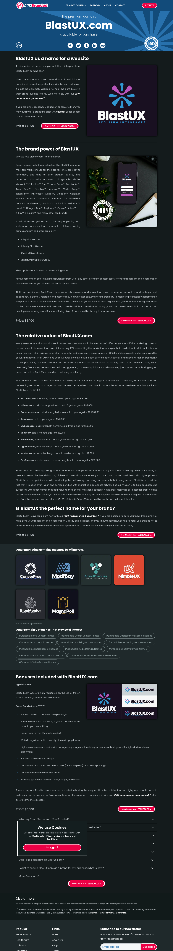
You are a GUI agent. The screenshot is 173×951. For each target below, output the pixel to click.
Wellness (21, 926)
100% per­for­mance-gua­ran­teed (132, 759)
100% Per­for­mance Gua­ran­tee (81, 515)
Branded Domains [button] (76, 5)
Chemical (21, 915)
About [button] (107, 5)
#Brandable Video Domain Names (96, 626)
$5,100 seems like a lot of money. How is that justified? (51, 816)
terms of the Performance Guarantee (108, 877)
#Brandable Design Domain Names (85, 592)
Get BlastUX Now (129, 773)
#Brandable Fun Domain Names (94, 599)
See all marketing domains (29, 580)
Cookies (57, 926)
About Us (57, 904)
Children (21, 910)
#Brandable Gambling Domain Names (41, 606)
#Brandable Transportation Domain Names (44, 626)
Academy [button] (95, 5)
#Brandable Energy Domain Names (40, 619)
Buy (150, 5)
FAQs (55, 910)
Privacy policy (53, 836)
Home (55, 899)
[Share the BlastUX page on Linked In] (94, 45)
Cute (19, 921)
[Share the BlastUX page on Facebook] (69, 45)
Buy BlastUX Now (52, 126)
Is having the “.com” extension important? (44, 800)
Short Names (23, 899)
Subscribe (149, 911)
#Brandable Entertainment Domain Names (44, 599)
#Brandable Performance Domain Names (91, 619)
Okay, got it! (52, 847)
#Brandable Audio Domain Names (88, 612)
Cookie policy (39, 836)
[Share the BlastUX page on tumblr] (86, 45)
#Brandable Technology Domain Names (94, 606)
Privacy (56, 921)
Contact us (62, 111)
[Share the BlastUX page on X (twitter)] (78, 45)
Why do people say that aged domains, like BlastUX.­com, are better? (60, 792)
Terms (56, 915)
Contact (120, 5)
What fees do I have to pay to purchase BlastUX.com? (51, 808)
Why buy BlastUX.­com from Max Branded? (44, 783)
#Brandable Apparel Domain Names (40, 612)
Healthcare (22, 904)
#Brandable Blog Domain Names (38, 592)
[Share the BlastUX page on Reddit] (103, 45)
